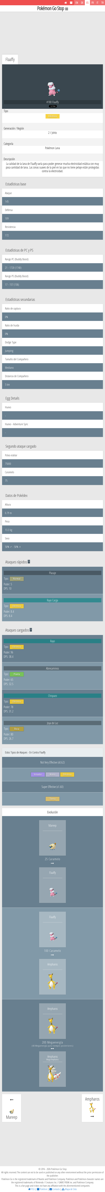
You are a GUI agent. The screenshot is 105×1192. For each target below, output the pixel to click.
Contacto (54, 1189)
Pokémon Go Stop (52, 8)
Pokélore (42, 1189)
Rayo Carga (52, 600)
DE (82, 2)
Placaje (52, 573)
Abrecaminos (52, 668)
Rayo (52, 641)
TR (102, 2)
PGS (31, 1189)
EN (76, 2)
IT (97, 2)
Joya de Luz (52, 723)
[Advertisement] (52, 32)
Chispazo (52, 696)
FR (92, 2)
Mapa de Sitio (69, 1189)
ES (87, 2)
